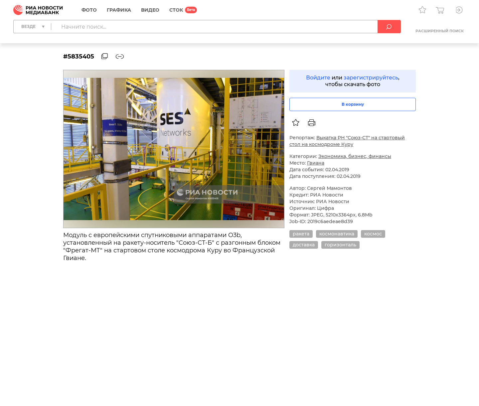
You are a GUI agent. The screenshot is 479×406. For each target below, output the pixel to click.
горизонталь (340, 245)
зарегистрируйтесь (371, 77)
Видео (150, 10)
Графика (119, 10)
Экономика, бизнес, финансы (354, 156)
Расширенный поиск (439, 31)
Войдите (318, 77)
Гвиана (315, 163)
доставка (304, 245)
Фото (89, 10)
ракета (301, 234)
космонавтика (336, 234)
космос (373, 234)
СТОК (176, 10)
